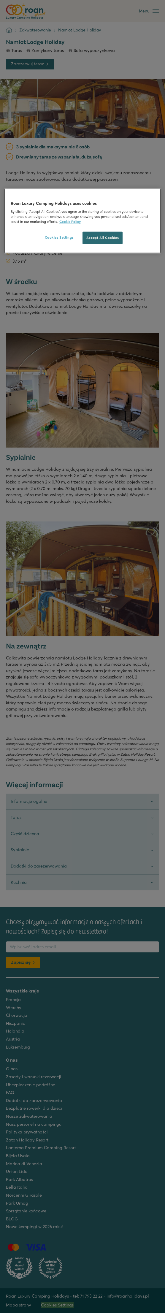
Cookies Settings (59, 237)
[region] (82, 220)
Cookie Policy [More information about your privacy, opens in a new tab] (70, 222)
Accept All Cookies (102, 238)
